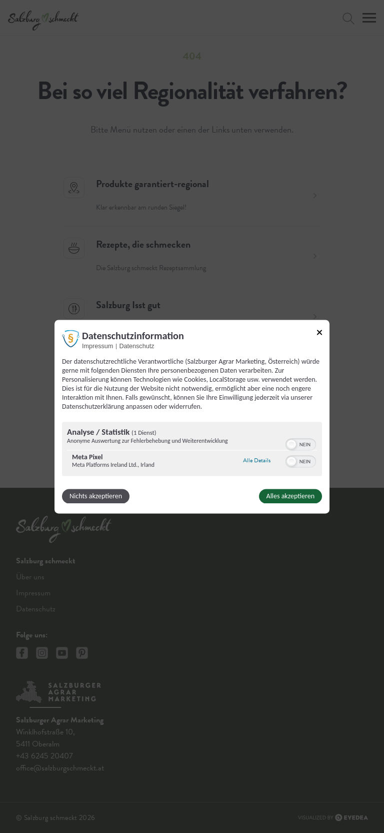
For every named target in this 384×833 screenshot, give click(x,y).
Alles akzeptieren (290, 496)
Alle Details (256, 460)
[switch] (300, 443)
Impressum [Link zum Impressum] (97, 346)
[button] (291, 444)
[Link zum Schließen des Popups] (319, 332)
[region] (192, 450)
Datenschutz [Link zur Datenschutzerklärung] (136, 346)
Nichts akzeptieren (96, 496)
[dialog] (192, 416)
